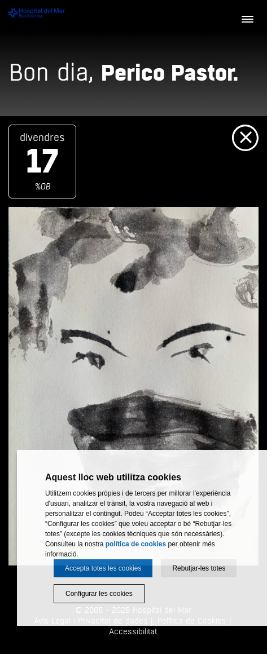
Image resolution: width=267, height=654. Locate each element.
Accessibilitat (133, 631)
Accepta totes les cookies (103, 568)
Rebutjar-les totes (198, 568)
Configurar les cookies (99, 594)
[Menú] (247, 19)
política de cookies (136, 544)
